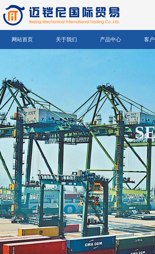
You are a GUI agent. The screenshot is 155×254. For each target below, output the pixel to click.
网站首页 (22, 39)
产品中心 (110, 39)
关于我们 (66, 39)
